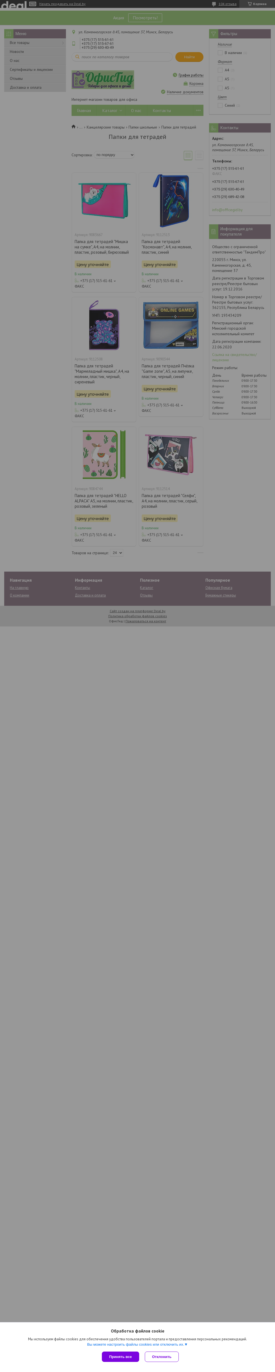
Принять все (120, 1357)
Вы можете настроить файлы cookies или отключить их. (135, 1344)
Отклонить (161, 1357)
